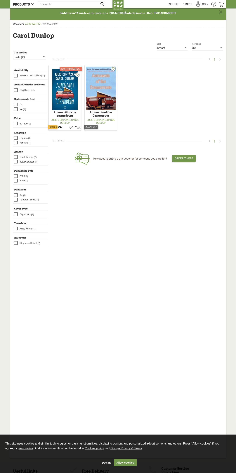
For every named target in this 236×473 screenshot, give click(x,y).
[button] (71, 4)
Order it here (184, 158)
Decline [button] (106, 462)
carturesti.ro (32, 24)
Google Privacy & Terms (126, 448)
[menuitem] (173, 4)
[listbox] (207, 47)
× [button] (220, 12)
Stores (187, 4)
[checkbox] (31, 76)
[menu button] (23, 4)
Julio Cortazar (60, 119)
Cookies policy (94, 448)
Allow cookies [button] (125, 462)
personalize (25, 448)
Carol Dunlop (69, 121)
